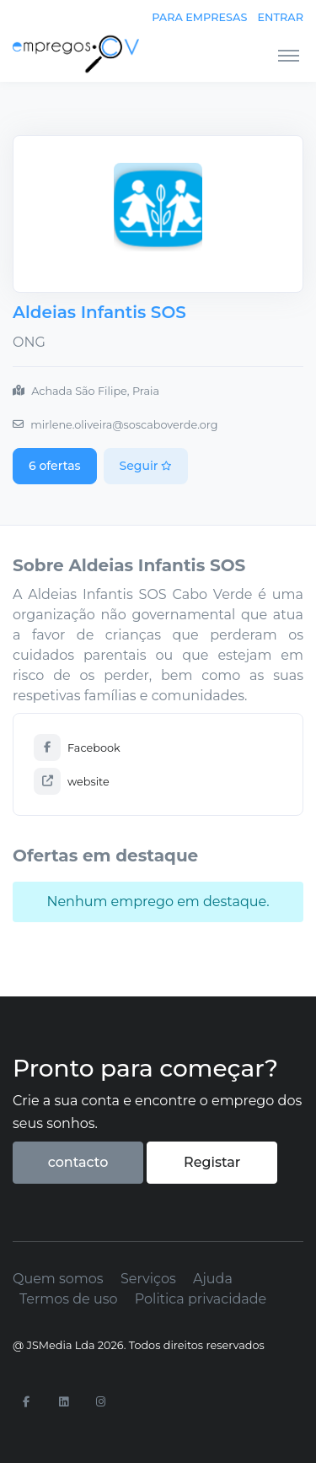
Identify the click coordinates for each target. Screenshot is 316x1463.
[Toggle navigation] (288, 55)
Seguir (146, 465)
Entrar (280, 17)
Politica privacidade (200, 1299)
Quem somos (58, 1279)
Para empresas (199, 17)
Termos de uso (68, 1299)
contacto (78, 1162)
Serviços (148, 1279)
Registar (212, 1162)
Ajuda (213, 1279)
